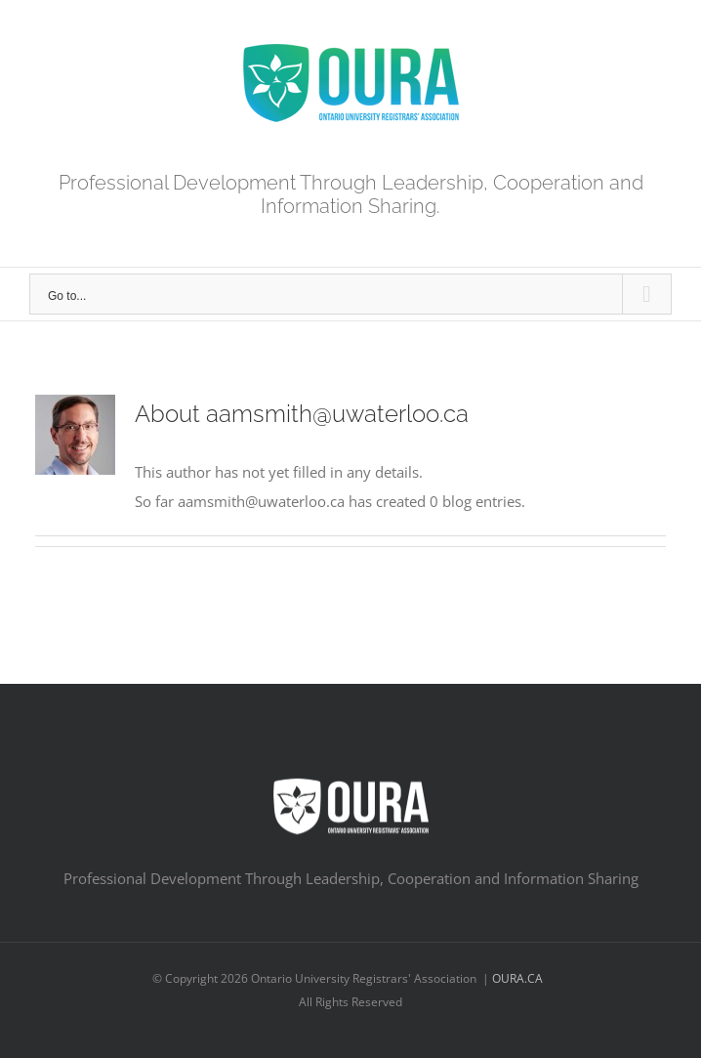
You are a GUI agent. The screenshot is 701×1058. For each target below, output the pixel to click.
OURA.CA (519, 978)
